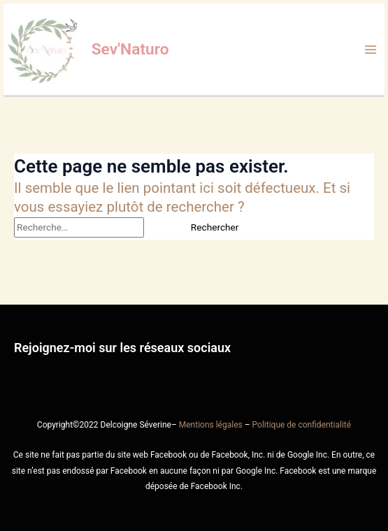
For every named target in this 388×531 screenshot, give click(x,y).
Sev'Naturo (130, 49)
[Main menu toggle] (371, 49)
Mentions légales (211, 425)
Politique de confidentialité (302, 425)
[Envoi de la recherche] (160, 228)
